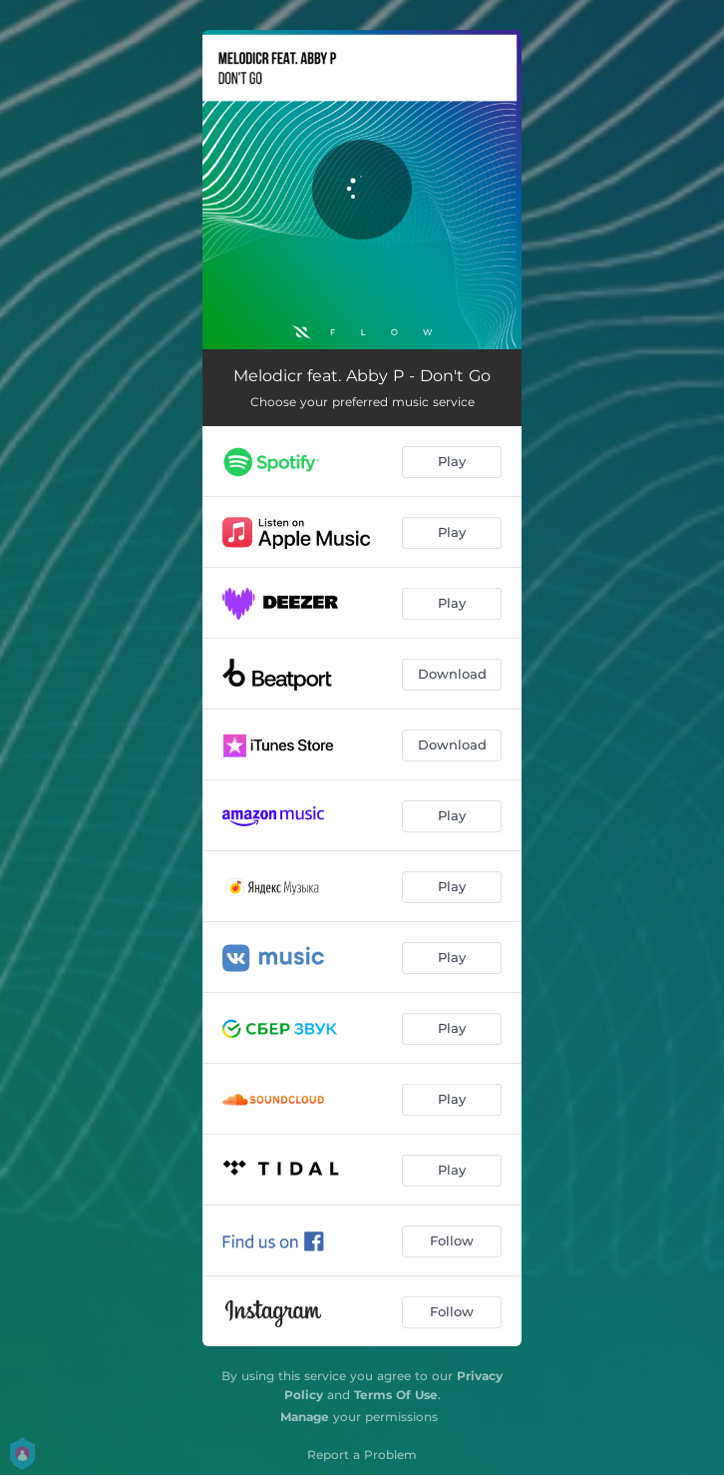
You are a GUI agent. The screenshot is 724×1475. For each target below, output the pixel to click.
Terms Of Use (396, 1394)
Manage (304, 1416)
